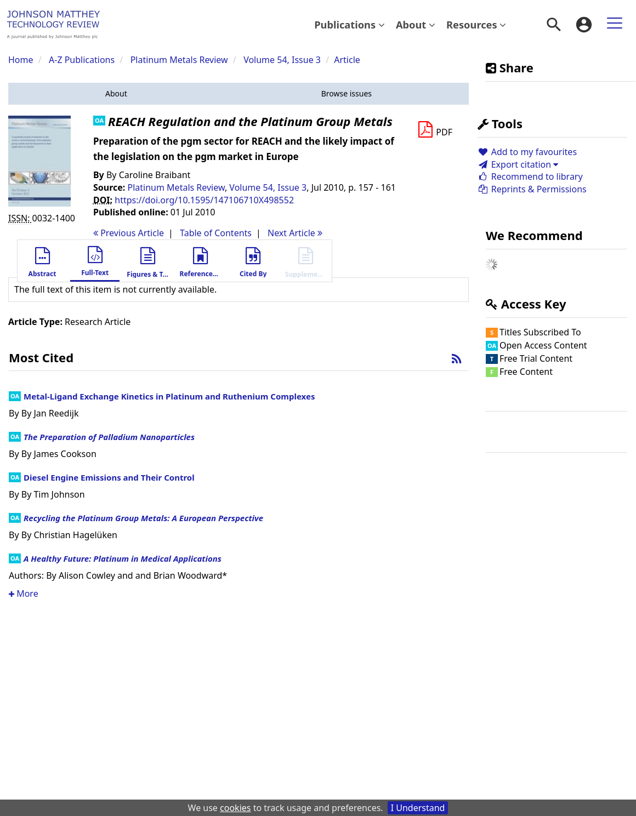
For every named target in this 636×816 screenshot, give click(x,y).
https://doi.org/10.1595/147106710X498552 (204, 200)
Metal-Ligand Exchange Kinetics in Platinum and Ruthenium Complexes (169, 396)
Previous (128, 233)
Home (20, 60)
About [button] (415, 24)
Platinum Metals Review (179, 60)
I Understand (418, 808)
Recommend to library (530, 176)
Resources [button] (476, 24)
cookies (235, 808)
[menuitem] (349, 24)
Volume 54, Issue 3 (283, 60)
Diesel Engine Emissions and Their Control (109, 477)
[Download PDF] (434, 130)
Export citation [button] (518, 164)
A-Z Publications (82, 60)
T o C (216, 233)
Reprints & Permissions (532, 189)
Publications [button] (349, 24)
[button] (116, 94)
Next (295, 233)
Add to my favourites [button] (527, 152)
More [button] (23, 593)
